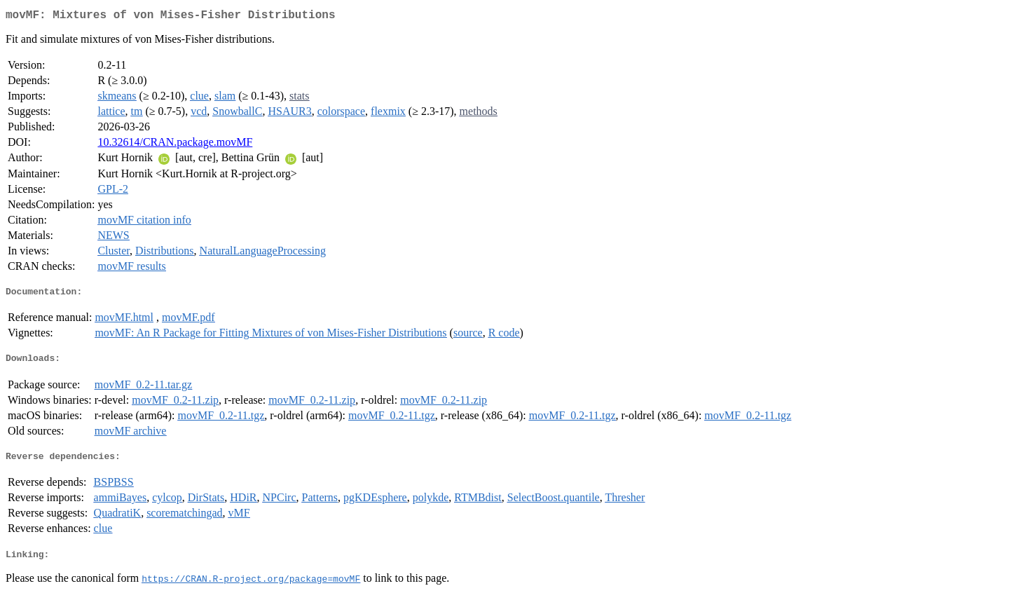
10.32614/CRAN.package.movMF (174, 145)
